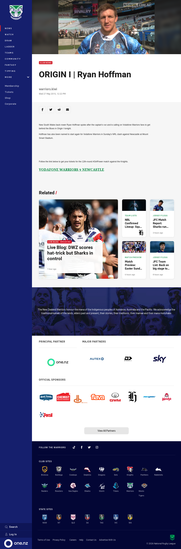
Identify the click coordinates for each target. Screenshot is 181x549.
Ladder (10, 46)
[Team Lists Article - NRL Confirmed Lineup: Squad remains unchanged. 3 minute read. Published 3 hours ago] (134, 218)
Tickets (9, 92)
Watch (9, 34)
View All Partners (107, 430)
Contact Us (91, 539)
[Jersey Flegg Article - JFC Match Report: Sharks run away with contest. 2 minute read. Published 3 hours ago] (162, 218)
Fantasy (10, 65)
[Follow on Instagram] (97, 447)
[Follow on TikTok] (74, 447)
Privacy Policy (59, 539)
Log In (11, 534)
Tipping (10, 71)
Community (13, 58)
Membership (12, 85)
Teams (9, 52)
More (17, 77)
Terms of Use (44, 539)
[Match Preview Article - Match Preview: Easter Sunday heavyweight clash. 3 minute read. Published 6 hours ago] (134, 260)
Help (81, 539)
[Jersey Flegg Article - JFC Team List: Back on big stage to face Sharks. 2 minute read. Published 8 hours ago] (162, 260)
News (8, 28)
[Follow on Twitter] (89, 447)
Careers (72, 539)
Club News (45, 63)
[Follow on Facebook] (81, 447)
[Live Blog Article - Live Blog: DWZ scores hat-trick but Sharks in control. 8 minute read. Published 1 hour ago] (78, 239)
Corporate (10, 103)
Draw (8, 40)
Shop (8, 97)
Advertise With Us (107, 539)
